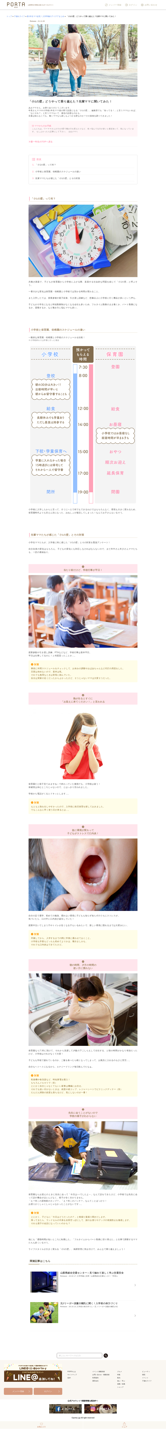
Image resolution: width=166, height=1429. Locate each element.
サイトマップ (72, 1375)
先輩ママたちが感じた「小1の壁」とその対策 (57, 178)
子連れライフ (19, 16)
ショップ (120, 1387)
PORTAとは (71, 1371)
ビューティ (146, 1371)
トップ (9, 16)
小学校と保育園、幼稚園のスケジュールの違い (58, 171)
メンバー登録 (113, 4)
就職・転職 (121, 1384)
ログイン (131, 4)
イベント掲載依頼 (98, 1371)
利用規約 (95, 1378)
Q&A (69, 1378)
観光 (118, 1378)
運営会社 (95, 1381)
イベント (145, 1378)
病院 (143, 1375)
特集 (118, 1375)
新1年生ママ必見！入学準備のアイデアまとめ (45, 16)
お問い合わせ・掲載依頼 (100, 1375)
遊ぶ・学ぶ (121, 1381)
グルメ (119, 1371)
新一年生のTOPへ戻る (41, 142)
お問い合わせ (149, 4)
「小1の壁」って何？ (45, 165)
